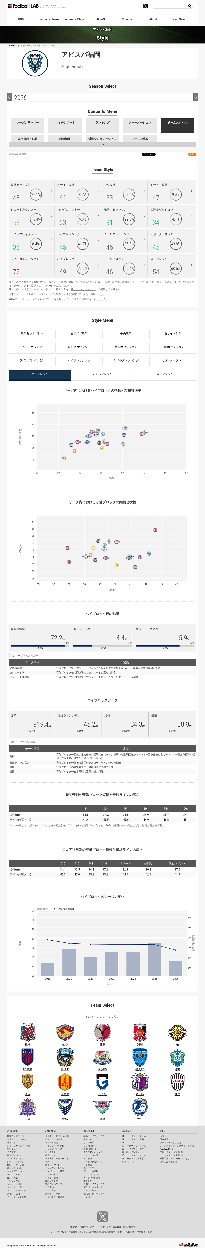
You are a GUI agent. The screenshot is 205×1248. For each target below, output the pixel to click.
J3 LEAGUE (88, 1131)
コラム (163, 1136)
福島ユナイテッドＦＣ (94, 1136)
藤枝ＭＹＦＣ (51, 1181)
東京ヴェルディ (14, 1155)
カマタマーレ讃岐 (91, 1177)
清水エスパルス (14, 1168)
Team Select (179, 19)
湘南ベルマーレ (52, 1165)
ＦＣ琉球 (87, 1197)
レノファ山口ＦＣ (91, 1174)
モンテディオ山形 (53, 1149)
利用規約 (74, 1226)
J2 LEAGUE (50, 1131)
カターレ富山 (51, 1174)
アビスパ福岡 (13, 1193)
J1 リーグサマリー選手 (133, 1139)
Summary (126, 1131)
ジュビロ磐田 (51, 1177)
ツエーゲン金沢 (90, 1155)
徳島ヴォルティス (53, 1184)
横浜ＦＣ (49, 1162)
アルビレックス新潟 (54, 1171)
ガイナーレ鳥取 (90, 1171)
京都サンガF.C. (14, 1174)
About (153, 19)
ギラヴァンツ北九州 (93, 1187)
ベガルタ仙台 (51, 1142)
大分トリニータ (52, 1193)
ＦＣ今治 (49, 1187)
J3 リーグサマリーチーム (134, 1155)
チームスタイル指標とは (27, 285)
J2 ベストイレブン (131, 1152)
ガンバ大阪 (12, 1177)
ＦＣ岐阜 (87, 1158)
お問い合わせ (129, 1226)
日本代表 (164, 1139)
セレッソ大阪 (13, 1181)
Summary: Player (74, 19)
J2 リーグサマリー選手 (133, 1149)
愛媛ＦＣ (87, 1181)
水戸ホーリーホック (16, 1139)
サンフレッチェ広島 (16, 1190)
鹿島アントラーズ (15, 1136)
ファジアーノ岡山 (15, 1187)
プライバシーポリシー (100, 1226)
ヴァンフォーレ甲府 (54, 1168)
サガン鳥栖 (50, 1190)
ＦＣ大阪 (87, 1165)
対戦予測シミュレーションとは (175, 1158)
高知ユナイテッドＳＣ (94, 1184)
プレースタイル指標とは (171, 1152)
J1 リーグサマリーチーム (134, 1136)
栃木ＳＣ (87, 1139)
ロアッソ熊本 (89, 1190)
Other (162, 1131)
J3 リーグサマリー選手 (133, 1158)
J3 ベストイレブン (131, 1162)
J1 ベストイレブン (131, 1142)
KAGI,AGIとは (166, 1149)
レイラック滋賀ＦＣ (93, 1162)
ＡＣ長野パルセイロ (93, 1152)
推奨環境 (84, 1226)
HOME (22, 19)
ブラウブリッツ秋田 (54, 1146)
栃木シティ (50, 1155)
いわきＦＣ (50, 1152)
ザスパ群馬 (88, 1142)
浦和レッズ (12, 1142)
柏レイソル (12, 1149)
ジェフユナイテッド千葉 (18, 1146)
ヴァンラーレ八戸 (53, 1139)
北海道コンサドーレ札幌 (57, 1136)
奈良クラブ (88, 1168)
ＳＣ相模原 (88, 1146)
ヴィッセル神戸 (14, 1184)
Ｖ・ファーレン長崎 (16, 1197)
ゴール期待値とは (168, 1162)
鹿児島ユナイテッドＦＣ (95, 1193)
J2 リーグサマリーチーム (134, 1146)
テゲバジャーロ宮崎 (54, 1197)
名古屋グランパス (15, 1171)
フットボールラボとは (170, 1142)
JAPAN (100, 19)
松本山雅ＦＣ (89, 1149)
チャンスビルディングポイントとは (177, 1146)
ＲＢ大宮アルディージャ (57, 1158)
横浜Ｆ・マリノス (15, 1165)
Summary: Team (48, 19)
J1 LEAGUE (12, 1131)
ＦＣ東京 (11, 1152)
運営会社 (117, 1226)
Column (127, 19)
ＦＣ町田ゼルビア (15, 1158)
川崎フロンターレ (15, 1162)
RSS (192, 154)
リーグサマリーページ (83, 289)
